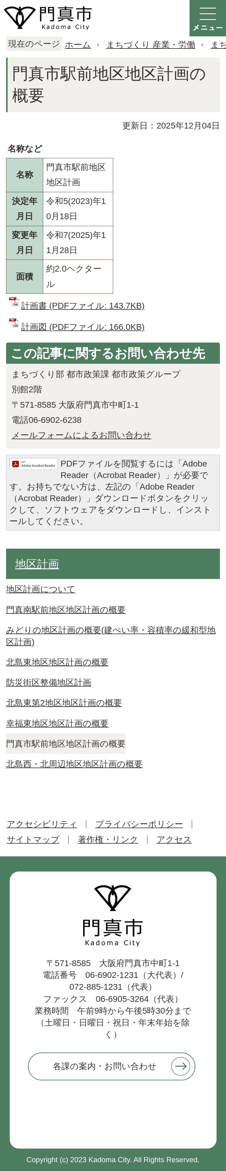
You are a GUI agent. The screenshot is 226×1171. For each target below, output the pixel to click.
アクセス (174, 839)
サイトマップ (33, 839)
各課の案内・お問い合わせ (105, 1066)
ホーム (78, 44)
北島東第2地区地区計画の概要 (64, 703)
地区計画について (40, 589)
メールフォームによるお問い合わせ (81, 435)
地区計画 (37, 564)
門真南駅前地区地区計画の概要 (66, 609)
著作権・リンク (108, 839)
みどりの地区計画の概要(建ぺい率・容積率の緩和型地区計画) (111, 636)
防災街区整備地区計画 (48, 682)
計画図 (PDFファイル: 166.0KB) (82, 327)
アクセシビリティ (42, 824)
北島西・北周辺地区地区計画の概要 (74, 764)
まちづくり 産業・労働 (150, 44)
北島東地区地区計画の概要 (57, 662)
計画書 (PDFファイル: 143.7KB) (82, 305)
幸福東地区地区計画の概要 (57, 723)
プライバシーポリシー (139, 824)
